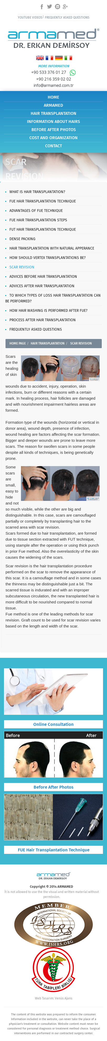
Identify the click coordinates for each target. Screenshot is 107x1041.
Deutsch (59, 57)
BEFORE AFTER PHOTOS (53, 130)
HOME (53, 97)
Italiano (68, 57)
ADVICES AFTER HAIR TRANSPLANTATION (41, 286)
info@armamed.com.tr (53, 85)
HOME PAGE (17, 343)
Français (49, 57)
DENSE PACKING (22, 239)
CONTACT (53, 146)
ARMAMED (53, 105)
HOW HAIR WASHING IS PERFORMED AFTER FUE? (48, 311)
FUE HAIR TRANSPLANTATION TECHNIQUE (42, 201)
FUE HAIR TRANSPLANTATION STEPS (38, 220)
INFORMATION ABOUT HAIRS (53, 121)
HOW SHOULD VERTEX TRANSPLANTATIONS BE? (47, 258)
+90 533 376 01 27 (53, 72)
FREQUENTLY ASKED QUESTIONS (67, 17)
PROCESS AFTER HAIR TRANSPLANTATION (42, 320)
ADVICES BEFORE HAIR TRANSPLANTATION (43, 277)
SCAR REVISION (21, 267)
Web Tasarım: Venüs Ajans (53, 998)
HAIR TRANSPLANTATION (53, 113)
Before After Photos (53, 787)
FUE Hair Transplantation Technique (53, 850)
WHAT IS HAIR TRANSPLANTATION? (37, 192)
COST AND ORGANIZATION (53, 138)
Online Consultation (53, 724)
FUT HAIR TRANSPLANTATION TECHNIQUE (42, 230)
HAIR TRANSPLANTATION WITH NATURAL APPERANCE (51, 248)
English (40, 57)
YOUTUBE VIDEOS (30, 17)
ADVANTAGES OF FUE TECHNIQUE (36, 211)
